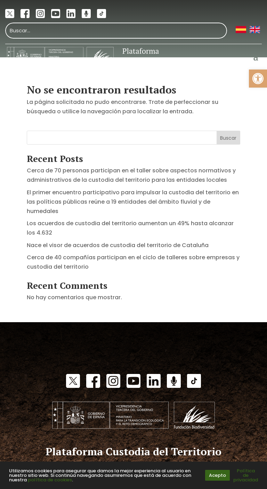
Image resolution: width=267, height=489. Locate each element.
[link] (258, 79)
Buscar (228, 138)
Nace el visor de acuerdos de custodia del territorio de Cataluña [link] (118, 245)
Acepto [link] (217, 475)
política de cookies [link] (50, 479)
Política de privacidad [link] (245, 475)
